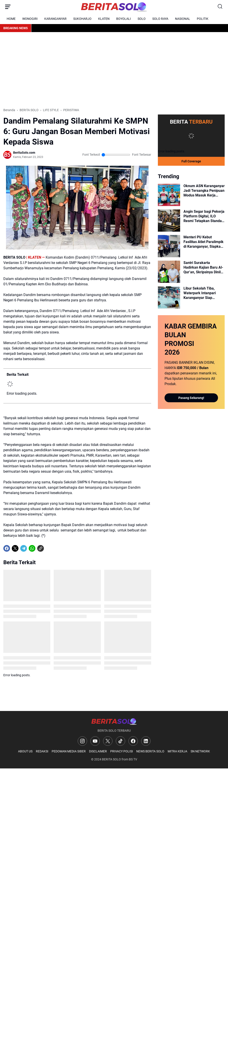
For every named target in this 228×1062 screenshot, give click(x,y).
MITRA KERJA (177, 751)
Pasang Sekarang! (191, 398)
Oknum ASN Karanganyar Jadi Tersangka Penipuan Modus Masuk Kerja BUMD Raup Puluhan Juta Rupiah (204, 191)
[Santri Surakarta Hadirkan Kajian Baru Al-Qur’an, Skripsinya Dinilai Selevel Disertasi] (169, 272)
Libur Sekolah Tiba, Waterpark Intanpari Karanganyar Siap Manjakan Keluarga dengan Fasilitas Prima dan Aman (201, 293)
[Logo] (114, 721)
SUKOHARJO (82, 18)
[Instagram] (82, 741)
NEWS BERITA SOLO (150, 751)
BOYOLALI (123, 18)
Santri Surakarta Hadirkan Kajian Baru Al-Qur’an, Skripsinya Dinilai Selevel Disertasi (203, 267)
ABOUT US (25, 751)
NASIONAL (182, 18)
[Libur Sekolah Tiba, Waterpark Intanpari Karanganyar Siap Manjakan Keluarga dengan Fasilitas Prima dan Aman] (169, 297)
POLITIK (202, 18)
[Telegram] (23, 548)
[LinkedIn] (146, 741)
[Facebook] (6, 548)
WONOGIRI (30, 18)
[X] (15, 548)
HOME (11, 18)
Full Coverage (191, 161)
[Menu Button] (7, 6)
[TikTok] (120, 741)
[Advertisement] (114, 70)
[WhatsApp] (32, 548)
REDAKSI (42, 751)
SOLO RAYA (160, 18)
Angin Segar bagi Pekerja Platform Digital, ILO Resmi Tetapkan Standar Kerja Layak (203, 216)
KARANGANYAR (55, 18)
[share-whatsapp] (49, 548)
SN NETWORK (200, 751)
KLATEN (104, 18)
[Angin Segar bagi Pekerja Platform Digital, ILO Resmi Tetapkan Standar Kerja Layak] (169, 220)
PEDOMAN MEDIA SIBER (69, 751)
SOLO (142, 18)
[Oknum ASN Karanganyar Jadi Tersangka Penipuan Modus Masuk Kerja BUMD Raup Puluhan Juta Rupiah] (169, 195)
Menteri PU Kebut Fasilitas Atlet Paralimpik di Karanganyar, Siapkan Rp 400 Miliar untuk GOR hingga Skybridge (203, 242)
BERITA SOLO (111, 759)
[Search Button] (220, 6)
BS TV (133, 759)
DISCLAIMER (98, 751)
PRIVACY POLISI (121, 751)
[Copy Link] (40, 548)
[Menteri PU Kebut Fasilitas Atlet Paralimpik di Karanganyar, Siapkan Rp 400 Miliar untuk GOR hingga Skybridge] (169, 246)
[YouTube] (95, 741)
